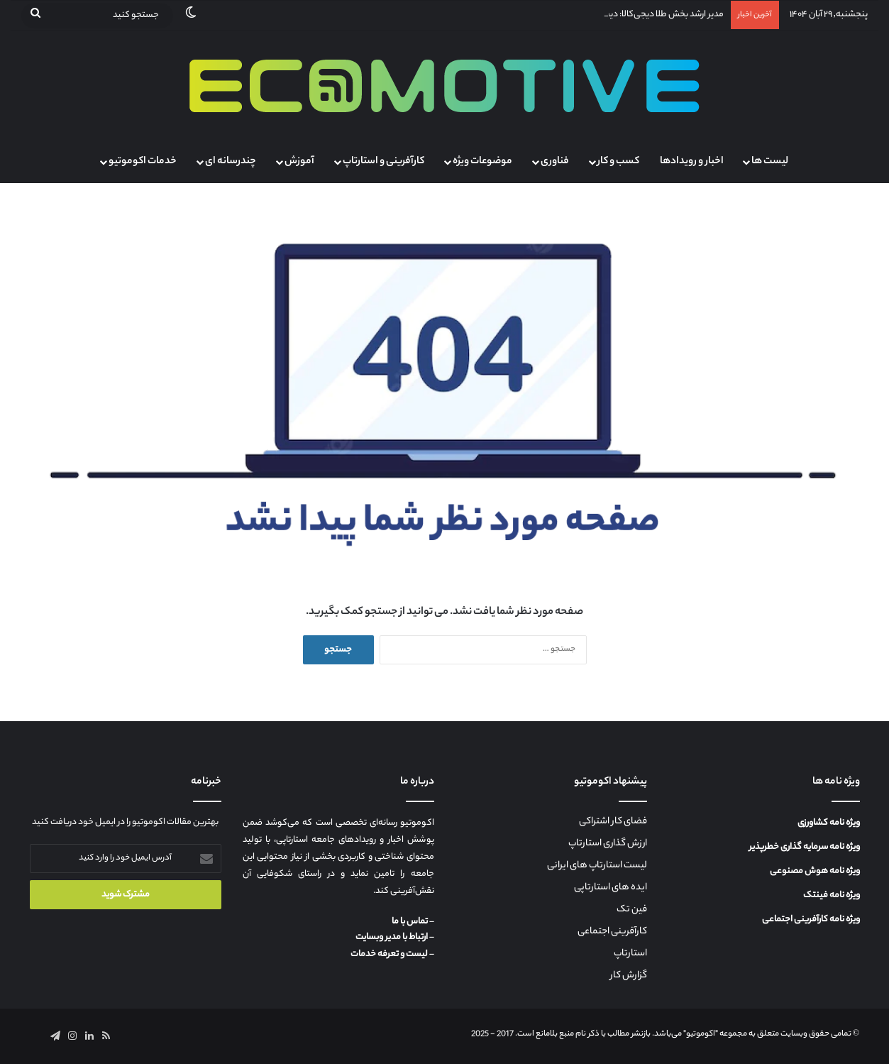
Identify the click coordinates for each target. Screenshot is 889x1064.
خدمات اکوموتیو (143, 161)
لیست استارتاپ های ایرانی (597, 866)
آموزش (299, 161)
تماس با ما (410, 921)
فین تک (632, 910)
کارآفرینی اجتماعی (612, 932)
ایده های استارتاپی (610, 888)
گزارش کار (628, 976)
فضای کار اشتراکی (613, 822)
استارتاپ (630, 954)
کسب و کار (618, 161)
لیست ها (769, 161)
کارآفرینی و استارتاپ (383, 161)
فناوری (555, 161)
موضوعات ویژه (482, 161)
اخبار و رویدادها (692, 161)
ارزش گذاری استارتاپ (607, 844)
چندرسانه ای (230, 161)
